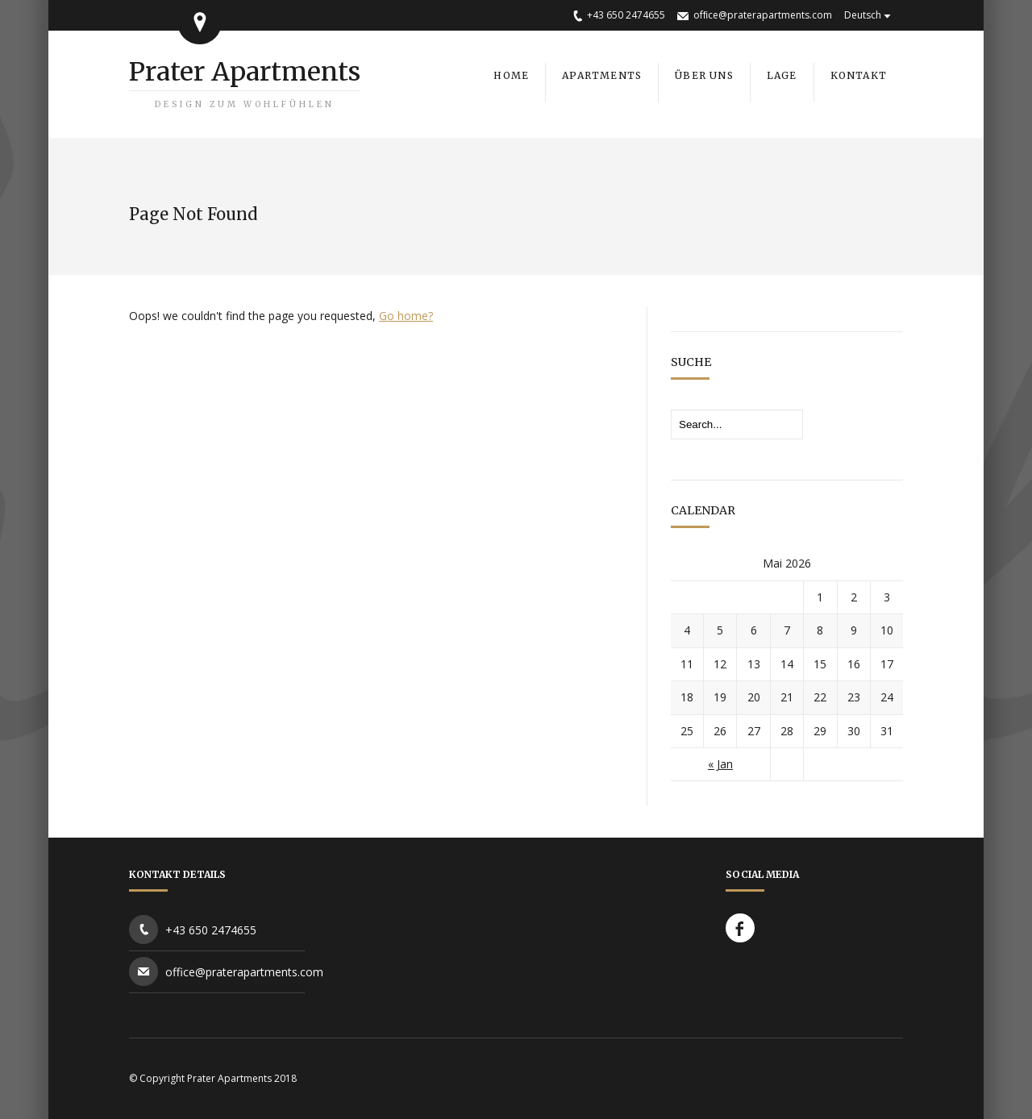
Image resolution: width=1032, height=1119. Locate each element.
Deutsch (862, 15)
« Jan (720, 764)
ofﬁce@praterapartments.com (762, 15)
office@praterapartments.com (244, 972)
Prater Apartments (244, 83)
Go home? (406, 315)
